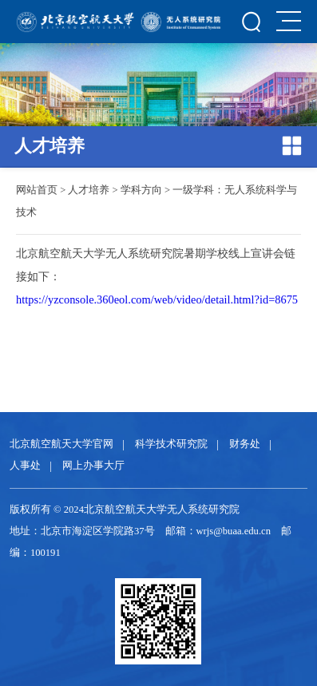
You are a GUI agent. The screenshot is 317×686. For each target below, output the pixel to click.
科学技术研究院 (171, 444)
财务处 (244, 444)
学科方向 (141, 190)
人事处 (25, 465)
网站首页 (36, 190)
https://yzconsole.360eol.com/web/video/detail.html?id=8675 (157, 299)
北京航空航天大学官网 (61, 444)
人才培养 (88, 190)
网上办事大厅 (93, 465)
